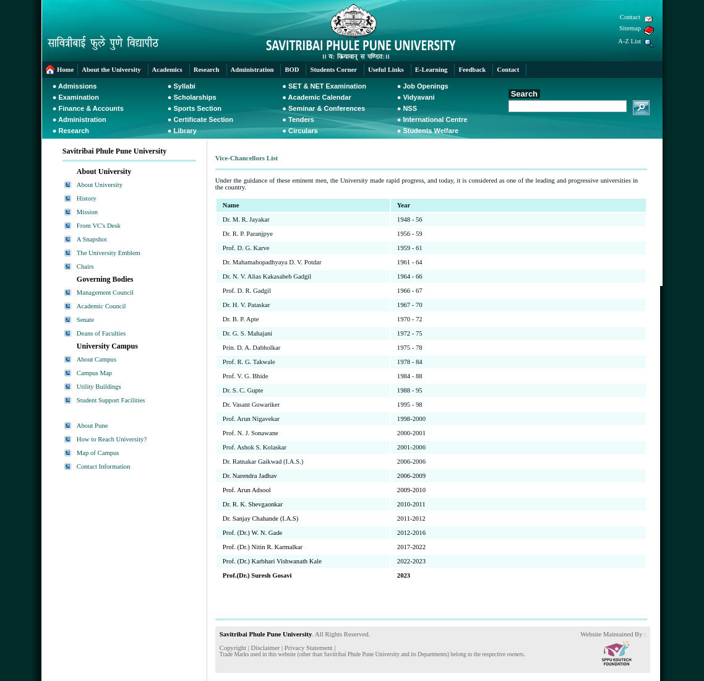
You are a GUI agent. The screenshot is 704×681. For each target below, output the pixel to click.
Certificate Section (203, 119)
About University (99, 184)
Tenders (301, 119)
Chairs (85, 266)
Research (74, 130)
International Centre (435, 119)
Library (184, 130)
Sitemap (630, 28)
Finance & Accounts (91, 108)
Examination (79, 97)
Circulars (303, 130)
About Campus (96, 359)
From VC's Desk (99, 225)
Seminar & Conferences (326, 108)
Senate (85, 319)
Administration (82, 119)
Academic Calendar (319, 97)
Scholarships (194, 97)
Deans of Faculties (101, 333)
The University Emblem (108, 252)
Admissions (77, 86)
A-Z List (629, 41)
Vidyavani (418, 97)
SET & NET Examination (327, 86)
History (87, 198)
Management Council (105, 292)
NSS (410, 108)
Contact (630, 17)
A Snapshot (92, 239)
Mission (87, 212)
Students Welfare (430, 130)
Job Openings (425, 86)
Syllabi (184, 86)
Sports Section (197, 108)
